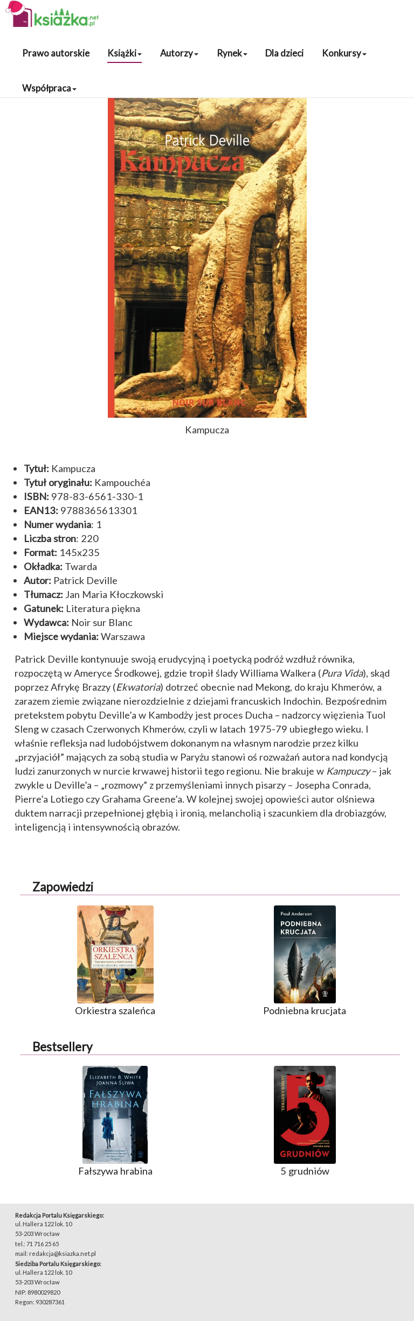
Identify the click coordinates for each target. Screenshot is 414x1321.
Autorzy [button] (179, 53)
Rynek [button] (232, 53)
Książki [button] (124, 53)
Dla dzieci (284, 53)
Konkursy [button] (344, 53)
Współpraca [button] (49, 88)
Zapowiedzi (62, 887)
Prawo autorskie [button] (55, 53)
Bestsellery (62, 1046)
